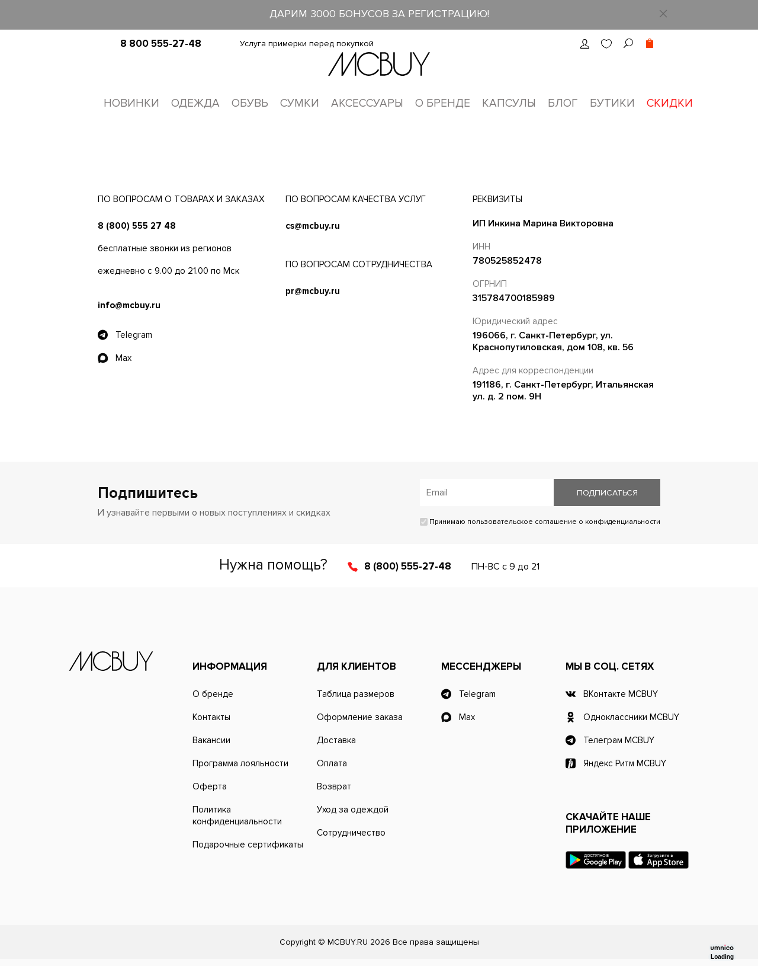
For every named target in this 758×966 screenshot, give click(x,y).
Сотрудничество (351, 832)
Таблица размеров (355, 694)
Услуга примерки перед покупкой (307, 44)
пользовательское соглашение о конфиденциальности (563, 521)
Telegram (133, 335)
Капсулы (509, 103)
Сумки (299, 103)
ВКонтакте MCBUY (620, 694)
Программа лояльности (240, 763)
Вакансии (211, 740)
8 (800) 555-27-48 (407, 566)
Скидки (670, 103)
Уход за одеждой (352, 809)
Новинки (131, 103)
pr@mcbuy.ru (312, 291)
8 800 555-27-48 (160, 43)
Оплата (332, 763)
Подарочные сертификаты (247, 844)
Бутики (612, 103)
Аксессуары (367, 103)
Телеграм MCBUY (618, 740)
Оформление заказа (360, 717)
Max (123, 358)
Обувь (250, 103)
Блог (563, 103)
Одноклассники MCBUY (631, 717)
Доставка (336, 740)
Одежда (195, 103)
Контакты (211, 717)
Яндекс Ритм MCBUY (624, 763)
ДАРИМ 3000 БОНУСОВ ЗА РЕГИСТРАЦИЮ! (379, 13)
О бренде (442, 103)
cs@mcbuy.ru (312, 225)
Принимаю (540, 521)
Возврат (334, 786)
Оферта (209, 786)
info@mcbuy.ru (129, 305)
